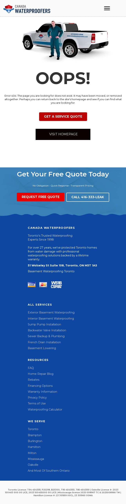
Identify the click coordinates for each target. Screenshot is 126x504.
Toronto (33, 429)
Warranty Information (42, 391)
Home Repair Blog (40, 374)
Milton (32, 453)
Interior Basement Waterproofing (51, 318)
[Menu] (107, 8)
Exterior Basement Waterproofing (51, 312)
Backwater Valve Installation (47, 330)
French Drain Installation (44, 342)
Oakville (33, 465)
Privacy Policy (37, 397)
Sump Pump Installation (44, 324)
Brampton (35, 435)
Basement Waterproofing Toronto (51, 271)
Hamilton (34, 447)
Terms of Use (37, 403)
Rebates (33, 379)
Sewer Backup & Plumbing (46, 336)
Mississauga (36, 459)
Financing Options (40, 386)
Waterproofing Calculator (45, 409)
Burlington (35, 441)
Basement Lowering (42, 348)
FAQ (31, 368)
